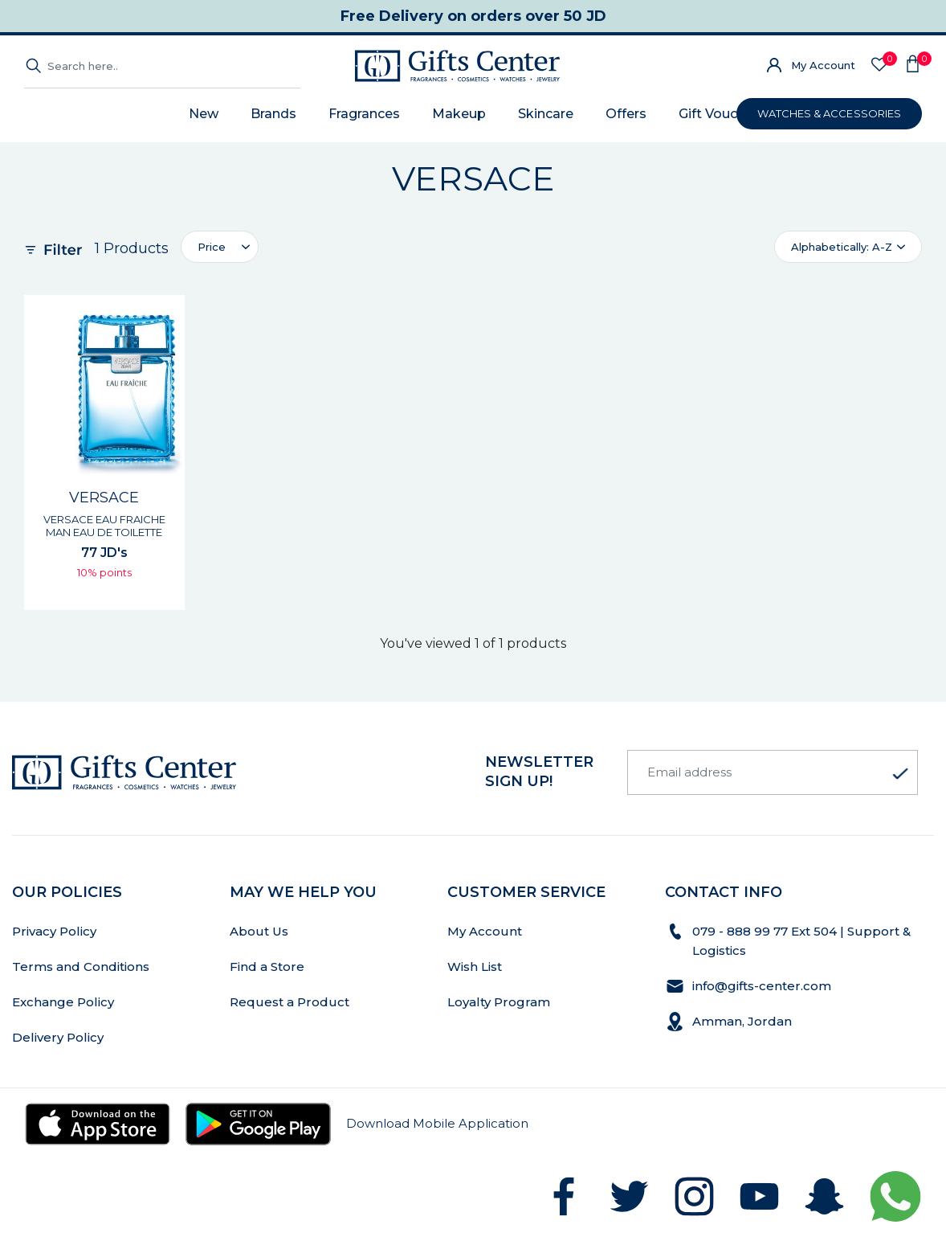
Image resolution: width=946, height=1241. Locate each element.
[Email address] (772, 772)
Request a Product (289, 1002)
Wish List (474, 966)
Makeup (459, 113)
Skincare (545, 113)
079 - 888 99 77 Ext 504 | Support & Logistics (801, 941)
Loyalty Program (498, 1002)
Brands (273, 113)
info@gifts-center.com (761, 985)
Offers (626, 113)
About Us (259, 931)
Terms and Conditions (80, 966)
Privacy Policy (54, 931)
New (203, 113)
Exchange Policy (63, 1002)
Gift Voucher (718, 113)
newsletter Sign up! (539, 771)
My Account (823, 65)
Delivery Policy (58, 1037)
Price (212, 246)
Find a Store (267, 966)
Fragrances (364, 113)
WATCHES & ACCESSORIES (829, 113)
